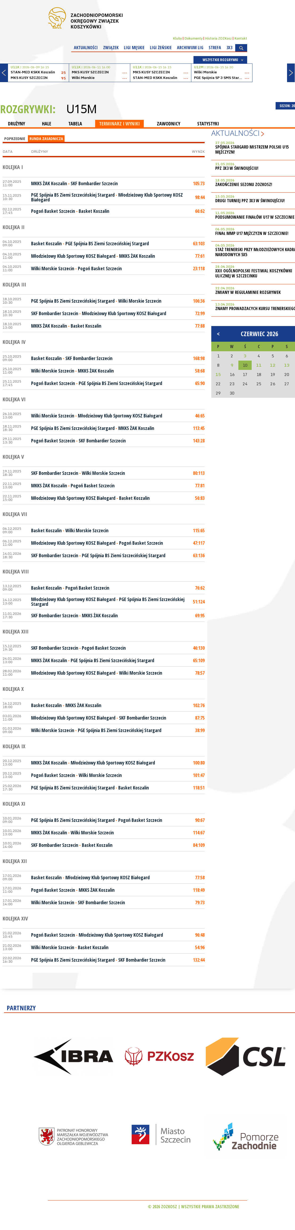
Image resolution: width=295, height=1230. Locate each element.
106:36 (199, 301)
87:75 (200, 718)
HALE (46, 123)
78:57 (200, 673)
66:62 (200, 211)
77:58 (200, 877)
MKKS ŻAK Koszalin (49, 183)
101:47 (199, 775)
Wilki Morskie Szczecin (52, 268)
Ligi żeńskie (161, 47)
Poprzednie (14, 138)
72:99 (200, 313)
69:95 (200, 615)
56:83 (200, 498)
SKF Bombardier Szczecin (94, 183)
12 (272, 365)
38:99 (200, 730)
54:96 (200, 947)
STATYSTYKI (208, 123)
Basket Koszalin (94, 211)
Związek (111, 47)
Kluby (177, 38)
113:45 (199, 428)
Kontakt (240, 38)
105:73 (199, 183)
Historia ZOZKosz (218, 38)
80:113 (199, 473)
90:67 (200, 820)
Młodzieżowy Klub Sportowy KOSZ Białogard (73, 256)
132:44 (199, 960)
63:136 (199, 555)
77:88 (200, 326)
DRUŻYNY (16, 123)
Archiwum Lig (190, 47)
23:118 (199, 268)
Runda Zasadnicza (46, 138)
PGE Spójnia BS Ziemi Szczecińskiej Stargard (73, 195)
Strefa (215, 47)
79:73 (200, 902)
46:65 (200, 415)
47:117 (199, 543)
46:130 (199, 648)
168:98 (199, 358)
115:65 (199, 530)
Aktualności (86, 47)
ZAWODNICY (168, 123)
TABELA (75, 123)
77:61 (200, 256)
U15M (81, 109)
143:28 (199, 440)
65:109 (199, 660)
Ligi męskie (134, 47)
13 (286, 365)
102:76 (199, 705)
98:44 (200, 197)
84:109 (199, 845)
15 (218, 374)
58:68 (200, 370)
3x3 (229, 47)
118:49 (199, 890)
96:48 (200, 935)
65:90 (200, 383)
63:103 (199, 243)
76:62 (200, 588)
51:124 (199, 601)
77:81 (200, 485)
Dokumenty (193, 38)
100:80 (199, 762)
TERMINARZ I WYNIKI (119, 123)
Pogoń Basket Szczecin (53, 211)
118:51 (199, 787)
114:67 (199, 832)
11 (259, 365)
